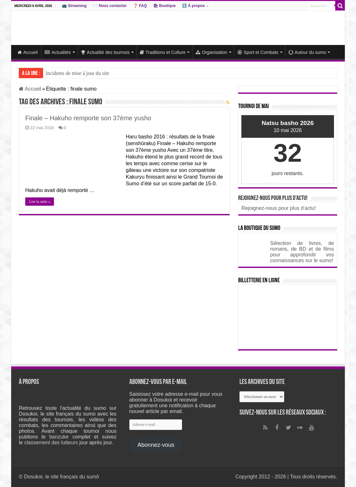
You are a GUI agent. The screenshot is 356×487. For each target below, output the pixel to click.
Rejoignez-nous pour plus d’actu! (272, 198)
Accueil (28, 52)
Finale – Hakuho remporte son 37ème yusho (88, 118)
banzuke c (62, 436)
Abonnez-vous (156, 445)
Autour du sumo (307, 52)
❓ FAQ (140, 6)
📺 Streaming (74, 6)
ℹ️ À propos (193, 6)
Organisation (211, 52)
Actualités (58, 52)
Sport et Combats (258, 52)
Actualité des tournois (105, 52)
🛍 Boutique (164, 6)
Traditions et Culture (163, 52)
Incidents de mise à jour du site (77, 73)
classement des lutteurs (51, 442)
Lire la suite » (39, 201)
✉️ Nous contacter (110, 6)
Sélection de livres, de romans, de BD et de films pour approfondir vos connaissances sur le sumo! (302, 251)
